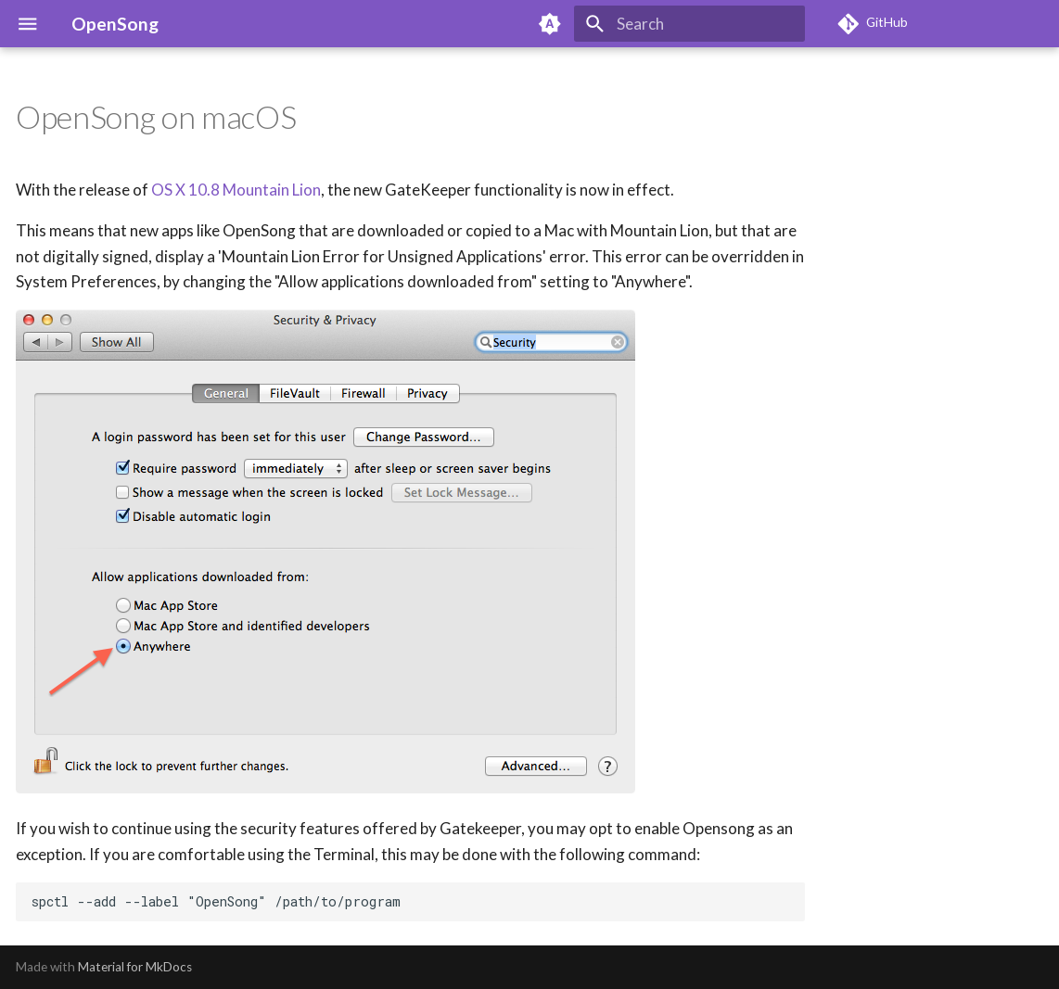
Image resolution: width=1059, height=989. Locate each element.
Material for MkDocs (135, 966)
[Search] (689, 23)
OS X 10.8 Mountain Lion (236, 189)
